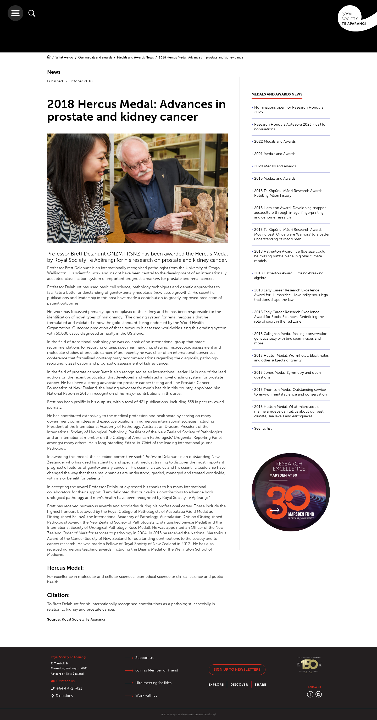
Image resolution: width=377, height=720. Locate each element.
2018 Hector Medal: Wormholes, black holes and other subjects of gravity (291, 357)
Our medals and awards (95, 57)
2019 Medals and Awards (274, 178)
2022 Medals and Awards (275, 141)
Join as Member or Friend (156, 670)
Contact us (65, 681)
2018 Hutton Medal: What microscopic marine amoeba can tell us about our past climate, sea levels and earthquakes (289, 411)
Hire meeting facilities (153, 683)
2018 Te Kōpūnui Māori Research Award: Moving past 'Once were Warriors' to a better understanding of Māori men (292, 234)
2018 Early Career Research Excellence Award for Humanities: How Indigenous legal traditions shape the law (291, 295)
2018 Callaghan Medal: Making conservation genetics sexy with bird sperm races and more (290, 338)
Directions (64, 696)
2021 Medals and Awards (274, 154)
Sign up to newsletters (237, 669)
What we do (65, 57)
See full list (263, 428)
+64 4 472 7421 (69, 688)
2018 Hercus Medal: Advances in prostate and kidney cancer (202, 57)
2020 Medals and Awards (275, 166)
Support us (144, 657)
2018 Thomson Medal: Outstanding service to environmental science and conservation (290, 392)
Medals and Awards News (135, 57)
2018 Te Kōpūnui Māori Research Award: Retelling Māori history (288, 193)
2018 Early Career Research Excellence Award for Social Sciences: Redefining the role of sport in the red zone (289, 317)
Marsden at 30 (283, 475)
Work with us (146, 695)
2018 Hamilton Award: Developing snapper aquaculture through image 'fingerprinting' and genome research (290, 213)
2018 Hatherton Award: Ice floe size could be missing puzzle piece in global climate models (289, 256)
